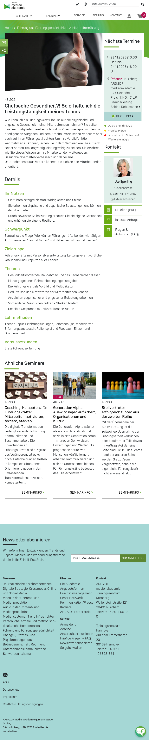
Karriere (66, 607)
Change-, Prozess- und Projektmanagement (19, 637)
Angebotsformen (72, 589)
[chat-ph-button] (140, 731)
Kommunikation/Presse (77, 603)
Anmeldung (68, 624)
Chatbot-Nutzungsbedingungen (23, 704)
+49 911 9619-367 (123, 194)
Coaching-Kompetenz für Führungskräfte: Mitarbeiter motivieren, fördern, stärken (26, 414)
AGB (6, 682)
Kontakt (116, 15)
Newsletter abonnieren (76, 643)
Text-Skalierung (77, 4)
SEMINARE (24, 16)
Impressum (10, 697)
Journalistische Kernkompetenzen (27, 584)
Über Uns (97, 15)
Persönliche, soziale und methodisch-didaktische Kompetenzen (29, 623)
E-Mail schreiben (123, 199)
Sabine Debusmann (125, 107)
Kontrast (85, 4)
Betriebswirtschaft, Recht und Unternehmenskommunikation (24, 647)
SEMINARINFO (34, 493)
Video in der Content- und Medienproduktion (21, 600)
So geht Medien (71, 648)
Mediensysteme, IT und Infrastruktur (28, 617)
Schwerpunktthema (17, 654)
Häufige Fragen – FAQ (75, 638)
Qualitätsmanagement (76, 593)
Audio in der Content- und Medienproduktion (21, 609)
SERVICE (79, 15)
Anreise (65, 629)
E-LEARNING (51, 16)
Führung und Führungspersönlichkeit (28, 630)
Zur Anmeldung (133, 558)
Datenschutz (11, 689)
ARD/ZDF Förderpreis (75, 612)
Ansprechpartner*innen (76, 634)
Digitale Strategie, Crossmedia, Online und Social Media (29, 591)
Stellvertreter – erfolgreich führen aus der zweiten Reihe (120, 412)
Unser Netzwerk (71, 598)
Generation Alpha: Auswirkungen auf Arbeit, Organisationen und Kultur (74, 414)
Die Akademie (70, 584)
